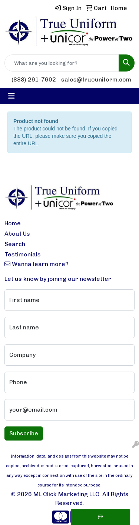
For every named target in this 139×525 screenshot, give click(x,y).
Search (14, 243)
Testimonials (22, 254)
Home (12, 223)
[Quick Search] (61, 63)
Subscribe (23, 433)
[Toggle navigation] (11, 96)
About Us (17, 233)
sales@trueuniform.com (96, 79)
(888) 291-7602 (33, 79)
